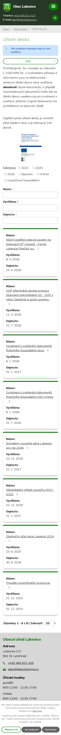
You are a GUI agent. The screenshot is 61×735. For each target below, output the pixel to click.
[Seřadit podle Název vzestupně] (13, 188)
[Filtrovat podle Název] (30, 195)
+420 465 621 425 (21, 663)
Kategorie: (9, 167)
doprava (27, 174)
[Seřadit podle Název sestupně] (13, 189)
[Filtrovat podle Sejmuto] (30, 220)
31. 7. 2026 (13, 325)
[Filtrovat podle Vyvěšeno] (30, 208)
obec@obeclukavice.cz (23, 669)
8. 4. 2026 (12, 259)
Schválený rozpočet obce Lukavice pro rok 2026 (29, 445)
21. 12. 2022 (14, 598)
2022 (24, 168)
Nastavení (50, 729)
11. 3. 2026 (13, 314)
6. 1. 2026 (12, 361)
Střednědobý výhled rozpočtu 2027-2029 (30, 492)
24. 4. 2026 (13, 270)
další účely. (37, 711)
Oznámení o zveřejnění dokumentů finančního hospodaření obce (29, 348)
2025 (39, 168)
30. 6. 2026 (13, 562)
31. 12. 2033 (14, 609)
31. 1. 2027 (13, 372)
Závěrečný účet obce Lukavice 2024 (30, 538)
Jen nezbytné (31, 729)
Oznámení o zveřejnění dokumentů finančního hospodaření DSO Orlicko (29, 397)
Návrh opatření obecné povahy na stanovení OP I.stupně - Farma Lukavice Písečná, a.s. (28, 244)
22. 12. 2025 (14, 458)
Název (7, 189)
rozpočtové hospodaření (23, 180)
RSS (41, 61)
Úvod (6, 29)
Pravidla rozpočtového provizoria (28, 585)
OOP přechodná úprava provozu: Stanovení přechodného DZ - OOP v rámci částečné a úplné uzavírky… (29, 297)
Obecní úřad (20, 29)
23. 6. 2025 (13, 551)
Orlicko (44, 174)
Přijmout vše (11, 729)
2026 (10, 174)
